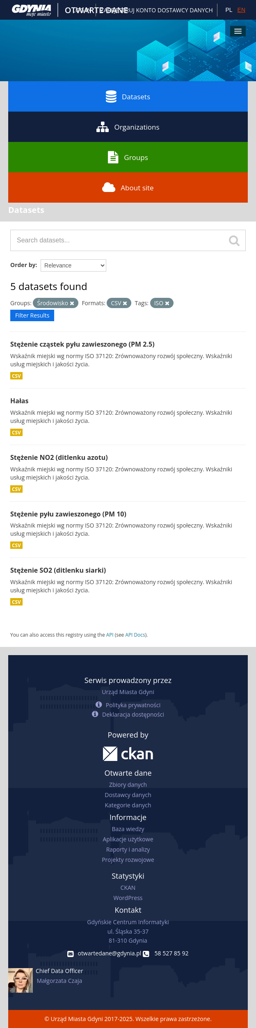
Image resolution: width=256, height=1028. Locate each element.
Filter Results (32, 315)
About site (127, 187)
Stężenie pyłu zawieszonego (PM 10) (68, 514)
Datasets (128, 96)
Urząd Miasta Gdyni (128, 692)
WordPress (128, 898)
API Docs (135, 634)
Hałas (19, 400)
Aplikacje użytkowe (128, 839)
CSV (16, 375)
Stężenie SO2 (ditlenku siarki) (58, 570)
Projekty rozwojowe (128, 860)
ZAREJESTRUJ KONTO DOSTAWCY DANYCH (157, 10)
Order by (22, 265)
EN (241, 10)
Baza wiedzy (128, 829)
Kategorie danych (128, 805)
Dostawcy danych (128, 795)
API (110, 634)
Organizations (127, 127)
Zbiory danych (128, 784)
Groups (128, 157)
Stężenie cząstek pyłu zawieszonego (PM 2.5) (82, 344)
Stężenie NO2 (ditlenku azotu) (59, 457)
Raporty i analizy (128, 849)
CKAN (128, 887)
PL (228, 10)
